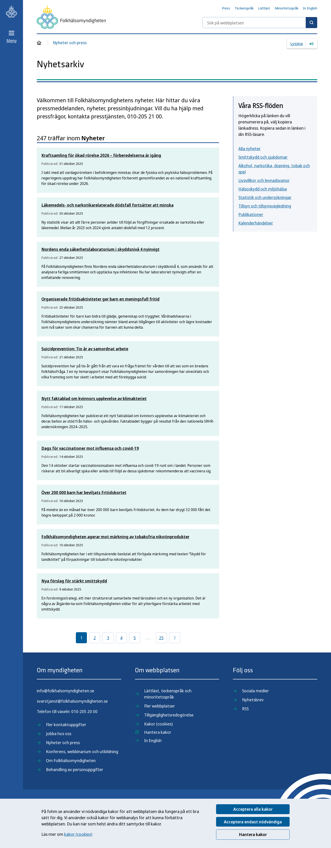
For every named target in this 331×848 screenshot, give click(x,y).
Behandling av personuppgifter (74, 769)
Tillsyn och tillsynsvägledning (264, 206)
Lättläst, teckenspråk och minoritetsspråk (167, 694)
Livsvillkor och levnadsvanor (264, 180)
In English (310, 8)
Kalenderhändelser (255, 223)
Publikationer (250, 214)
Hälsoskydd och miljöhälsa (262, 189)
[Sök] (311, 22)
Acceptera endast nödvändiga (253, 822)
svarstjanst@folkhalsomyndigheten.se (72, 701)
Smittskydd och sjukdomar (263, 157)
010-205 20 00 (84, 711)
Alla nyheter (249, 148)
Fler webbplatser (159, 706)
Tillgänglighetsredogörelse (169, 715)
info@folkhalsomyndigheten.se (65, 690)
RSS (245, 708)
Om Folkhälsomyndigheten (71, 760)
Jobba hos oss (58, 733)
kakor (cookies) (78, 834)
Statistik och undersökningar (264, 197)
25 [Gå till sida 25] (161, 637)
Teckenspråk (244, 8)
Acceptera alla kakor (253, 809)
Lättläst (264, 8)
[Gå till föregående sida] (174, 637)
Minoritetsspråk (286, 8)
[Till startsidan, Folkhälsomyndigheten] (11, 12)
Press (226, 8)
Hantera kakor (253, 834)
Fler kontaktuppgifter (66, 724)
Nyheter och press (70, 42)
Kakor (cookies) (158, 724)
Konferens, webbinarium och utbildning (82, 751)
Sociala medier (255, 690)
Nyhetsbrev (253, 699)
